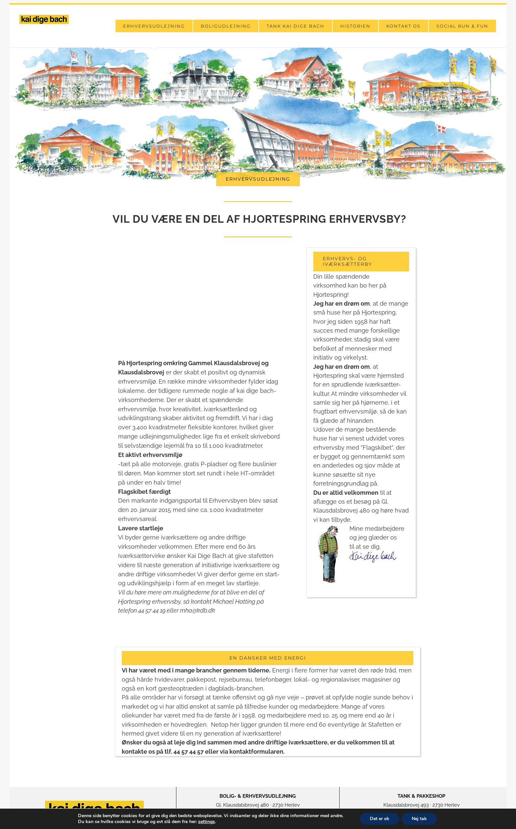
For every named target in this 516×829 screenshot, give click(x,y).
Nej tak (419, 819)
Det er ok (379, 819)
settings (206, 822)
